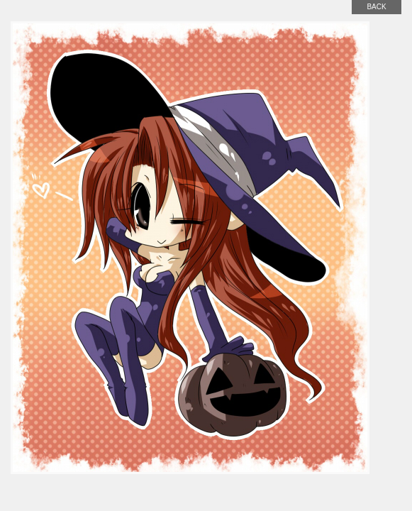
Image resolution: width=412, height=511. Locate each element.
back (376, 7)
